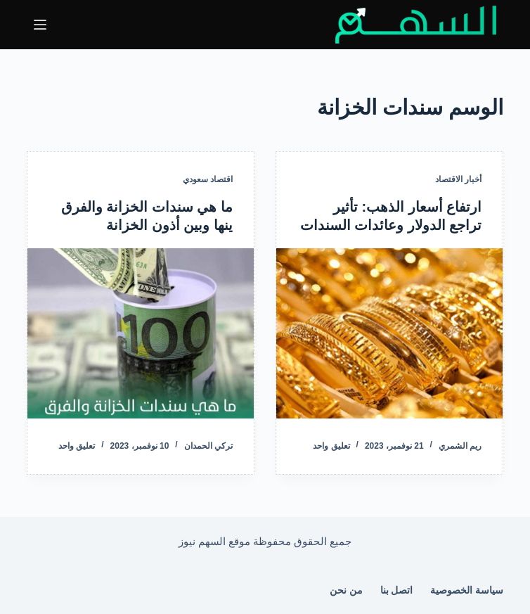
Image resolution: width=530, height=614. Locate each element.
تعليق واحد (331, 446)
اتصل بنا (396, 590)
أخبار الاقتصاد (458, 179)
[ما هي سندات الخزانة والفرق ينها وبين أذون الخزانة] (140, 333)
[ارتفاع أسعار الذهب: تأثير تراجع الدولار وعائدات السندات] (389, 333)
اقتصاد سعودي (208, 179)
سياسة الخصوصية (466, 590)
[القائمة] (40, 24)
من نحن (346, 590)
